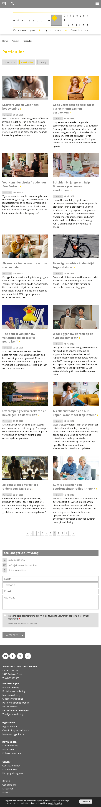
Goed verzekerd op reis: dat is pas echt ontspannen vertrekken (73, 108)
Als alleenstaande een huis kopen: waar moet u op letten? (74, 413)
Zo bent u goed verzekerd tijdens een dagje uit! (20, 486)
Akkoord (86, 801)
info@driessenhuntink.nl (22, 565)
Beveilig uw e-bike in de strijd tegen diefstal (73, 265)
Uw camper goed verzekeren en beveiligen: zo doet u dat (24, 413)
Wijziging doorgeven (12, 773)
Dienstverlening (10, 745)
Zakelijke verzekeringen (14, 714)
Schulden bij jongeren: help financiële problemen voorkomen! (71, 186)
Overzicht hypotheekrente (15, 730)
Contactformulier (11, 765)
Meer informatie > (55, 803)
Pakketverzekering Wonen (15, 702)
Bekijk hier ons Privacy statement (22, 623)
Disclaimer (7, 788)
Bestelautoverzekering (13, 691)
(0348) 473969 (16, 560)
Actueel (15, 40)
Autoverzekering (10, 687)
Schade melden (17, 570)
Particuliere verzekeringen (15, 710)
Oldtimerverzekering (12, 698)
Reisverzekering (10, 706)
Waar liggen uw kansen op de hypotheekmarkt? (73, 336)
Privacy (6, 792)
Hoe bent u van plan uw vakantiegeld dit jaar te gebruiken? (18, 337)
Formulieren (8, 749)
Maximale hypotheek (13, 734)
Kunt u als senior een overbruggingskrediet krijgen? (74, 486)
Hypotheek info (10, 726)
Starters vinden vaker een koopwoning (20, 107)
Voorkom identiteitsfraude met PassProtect (24, 184)
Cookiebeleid (9, 784)
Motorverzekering (11, 695)
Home (5, 40)
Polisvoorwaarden (11, 753)
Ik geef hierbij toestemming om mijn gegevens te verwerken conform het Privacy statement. (48, 617)
